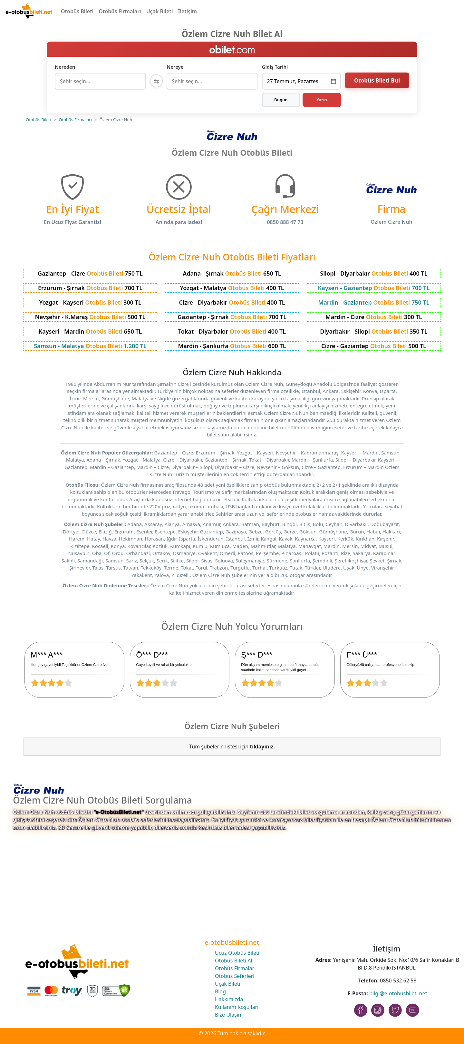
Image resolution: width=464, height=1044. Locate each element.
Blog (220, 991)
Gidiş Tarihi (275, 66)
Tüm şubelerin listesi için (232, 746)
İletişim (187, 11)
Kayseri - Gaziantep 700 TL (374, 288)
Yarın (321, 99)
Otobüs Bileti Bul (377, 80)
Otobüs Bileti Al (233, 960)
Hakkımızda (229, 999)
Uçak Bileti (159, 11)
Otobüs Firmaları (120, 11)
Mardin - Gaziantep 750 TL (373, 302)
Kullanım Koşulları (236, 1006)
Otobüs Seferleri (234, 976)
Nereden (65, 66)
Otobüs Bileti (77, 11)
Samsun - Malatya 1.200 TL (90, 346)
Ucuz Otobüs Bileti (237, 952)
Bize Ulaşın (228, 1014)
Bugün (281, 99)
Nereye (175, 66)
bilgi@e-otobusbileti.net (398, 993)
